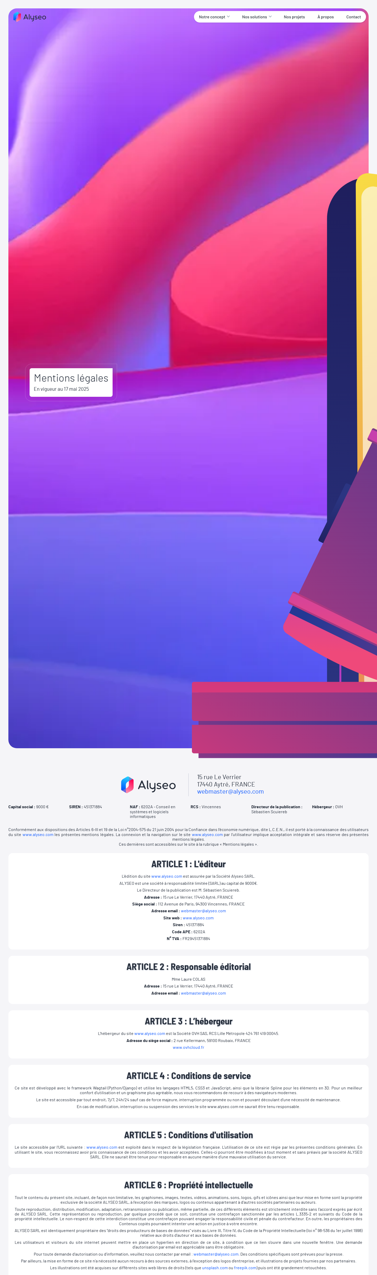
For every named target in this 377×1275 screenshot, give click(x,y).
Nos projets (294, 16)
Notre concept (212, 16)
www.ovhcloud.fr (188, 1047)
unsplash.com (215, 1268)
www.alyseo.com (38, 835)
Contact (353, 16)
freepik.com (245, 1268)
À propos (326, 16)
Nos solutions (254, 16)
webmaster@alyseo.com (230, 792)
